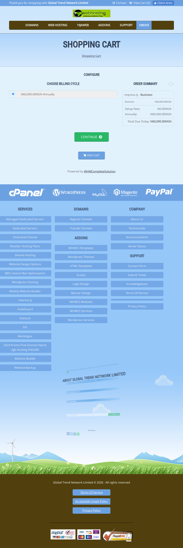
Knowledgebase (120, 284)
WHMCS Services (64, 311)
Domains (31, 25)
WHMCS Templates (64, 248)
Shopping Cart (91, 56)
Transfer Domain (64, 228)
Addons (104, 25)
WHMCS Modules (64, 302)
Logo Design (64, 284)
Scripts (64, 275)
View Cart (91, 155)
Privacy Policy (120, 306)
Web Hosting (57, 25)
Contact (121, 3)
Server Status (120, 246)
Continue (91, 137)
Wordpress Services (64, 320)
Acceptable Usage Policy (91, 501)
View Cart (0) (141, 3)
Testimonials (120, 228)
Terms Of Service (120, 293)
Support (126, 25)
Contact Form (120, 266)
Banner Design (64, 293)
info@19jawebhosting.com (83, 387)
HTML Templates (64, 266)
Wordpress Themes (64, 257)
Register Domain (64, 219)
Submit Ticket (120, 275)
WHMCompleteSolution (100, 171)
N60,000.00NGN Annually (37, 94)
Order (144, 25)
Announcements (120, 237)
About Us (120, 219)
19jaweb (83, 25)
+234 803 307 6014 (83, 396)
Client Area (164, 3)
